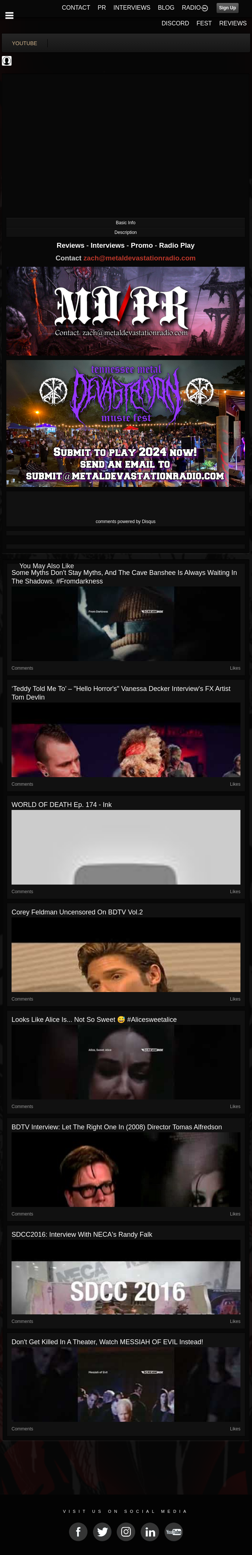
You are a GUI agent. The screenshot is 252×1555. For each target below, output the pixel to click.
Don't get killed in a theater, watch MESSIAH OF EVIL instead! (107, 1342)
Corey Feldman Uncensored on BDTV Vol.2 (77, 912)
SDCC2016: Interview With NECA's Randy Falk (82, 1234)
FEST (204, 23)
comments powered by (126, 521)
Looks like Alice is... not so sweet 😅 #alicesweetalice (94, 1019)
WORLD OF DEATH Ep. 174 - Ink (62, 804)
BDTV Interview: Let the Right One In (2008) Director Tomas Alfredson (117, 1127)
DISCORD (175, 23)
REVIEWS (233, 23)
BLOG (166, 7)
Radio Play (177, 245)
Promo (143, 245)
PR (102, 7)
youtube (24, 43)
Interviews (108, 245)
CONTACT (76, 7)
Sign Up (227, 7)
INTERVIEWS (131, 7)
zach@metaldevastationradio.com (140, 258)
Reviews (71, 245)
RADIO (191, 7)
